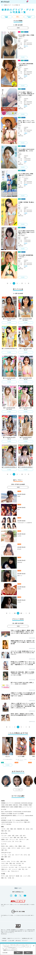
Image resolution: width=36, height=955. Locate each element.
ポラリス (3, 824)
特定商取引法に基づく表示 (27, 938)
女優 (23, 861)
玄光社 (3, 805)
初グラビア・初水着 (16, 876)
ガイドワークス (10, 803)
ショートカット (7, 837)
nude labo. (8, 824)
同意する (18, 952)
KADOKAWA (17, 803)
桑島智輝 (25, 184)
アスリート (5, 871)
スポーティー (24, 839)
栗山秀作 (25, 75)
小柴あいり (20, 38)
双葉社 (20, 806)
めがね (29, 828)
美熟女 (22, 846)
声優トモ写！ (27, 822)
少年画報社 (25, 805)
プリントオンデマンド (18, 822)
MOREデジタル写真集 (6, 813)
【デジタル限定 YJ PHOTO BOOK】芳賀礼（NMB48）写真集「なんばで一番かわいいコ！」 (26, 232)
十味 (19, 205)
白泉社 (11, 806)
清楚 (4, 850)
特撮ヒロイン (6, 869)
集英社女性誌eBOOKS (6, 815)
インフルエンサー (25, 867)
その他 (11, 878)
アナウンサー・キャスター (9, 867)
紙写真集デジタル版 (6, 820)
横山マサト (26, 45)
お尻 (23, 835)
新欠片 (7, 806)
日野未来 (19, 66)
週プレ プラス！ (18, 17)
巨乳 (15, 835)
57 (22, 283)
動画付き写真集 (24, 820)
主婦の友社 (15, 805)
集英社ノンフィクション (19, 815)
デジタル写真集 (6, 17)
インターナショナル (8, 841)
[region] (18, 949)
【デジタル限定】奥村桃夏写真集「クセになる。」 (25, 256)
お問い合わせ (18, 940)
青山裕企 (25, 243)
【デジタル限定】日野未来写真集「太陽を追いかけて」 (25, 64)
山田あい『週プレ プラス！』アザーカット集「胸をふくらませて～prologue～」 (26, 122)
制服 (13, 828)
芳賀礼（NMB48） (21, 235)
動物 (4, 878)
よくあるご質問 (11, 940)
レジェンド (17, 869)
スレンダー (6, 835)
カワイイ (16, 848)
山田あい (19, 125)
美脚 (17, 837)
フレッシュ (13, 839)
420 (21, 613)
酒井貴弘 (25, 105)
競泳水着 (21, 828)
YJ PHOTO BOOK (17, 811)
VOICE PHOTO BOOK (6, 822)
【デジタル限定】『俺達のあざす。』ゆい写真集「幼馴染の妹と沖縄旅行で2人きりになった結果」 (26, 94)
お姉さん (13, 846)
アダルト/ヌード (15, 871)
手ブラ (5, 876)
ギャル (18, 841)
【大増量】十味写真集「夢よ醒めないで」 (26, 203)
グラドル (6, 861)
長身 (24, 837)
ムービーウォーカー (27, 806)
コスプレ (5, 828)
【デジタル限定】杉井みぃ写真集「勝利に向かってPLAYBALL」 (25, 174)
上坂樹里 (19, 154)
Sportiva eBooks (29, 815)
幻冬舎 (6, 805)
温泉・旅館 (6, 856)
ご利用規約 (4, 938)
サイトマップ (24, 940)
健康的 (5, 839)
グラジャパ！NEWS (29, 17)
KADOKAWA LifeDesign (27, 803)
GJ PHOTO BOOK (26, 811)
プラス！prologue (16, 820)
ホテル (27, 854)
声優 (12, 863)
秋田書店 (3, 803)
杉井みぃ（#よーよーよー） (23, 177)
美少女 (5, 846)
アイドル (15, 861)
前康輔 (25, 161)
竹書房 (30, 805)
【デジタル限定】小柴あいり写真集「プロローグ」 (26, 36)
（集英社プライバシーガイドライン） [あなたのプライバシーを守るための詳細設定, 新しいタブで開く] (10, 950)
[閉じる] (33, 945)
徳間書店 (3, 806)
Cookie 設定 (4, 940)
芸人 (25, 869)
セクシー (25, 848)
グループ (19, 854)
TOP (2, 5)
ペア (4, 854)
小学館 (20, 805)
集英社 (10, 805)
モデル (5, 863)
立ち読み (23, 57)
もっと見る (18, 789)
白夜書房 (16, 806)
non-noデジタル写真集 (18, 813)
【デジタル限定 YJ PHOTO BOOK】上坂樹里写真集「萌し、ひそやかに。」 (26, 151)
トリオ (11, 854)
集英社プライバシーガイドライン (14, 938)
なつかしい (6, 848)
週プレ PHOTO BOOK (6, 811)
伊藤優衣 (19, 97)
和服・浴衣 (6, 830)
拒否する (28, 952)
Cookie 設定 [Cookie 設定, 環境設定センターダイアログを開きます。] (5, 952)
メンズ (27, 876)
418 (14, 613)
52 (22, 474)
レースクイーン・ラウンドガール (11, 865)
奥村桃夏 (19, 258)
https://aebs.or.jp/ (4, 933)
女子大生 (20, 863)
